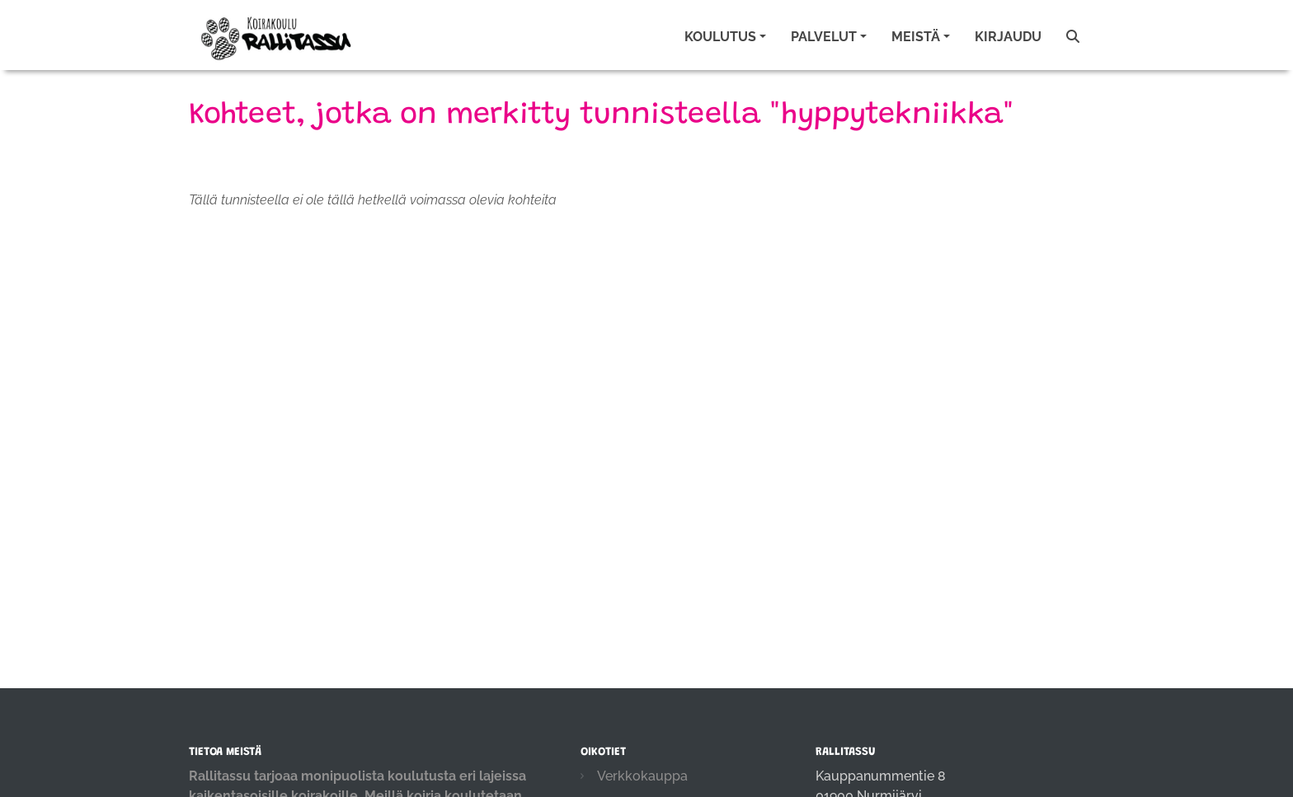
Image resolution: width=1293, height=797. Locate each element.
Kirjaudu (1008, 37)
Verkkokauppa (642, 776)
